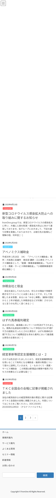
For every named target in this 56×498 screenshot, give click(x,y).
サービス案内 (8, 443)
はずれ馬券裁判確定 (15, 320)
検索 (45, 475)
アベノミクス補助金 (15, 252)
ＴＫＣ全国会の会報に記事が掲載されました (27, 390)
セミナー (7, 247)
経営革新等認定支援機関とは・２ (24, 354)
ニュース (7, 208)
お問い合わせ (8, 465)
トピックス (8, 281)
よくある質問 (8, 448)
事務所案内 (7, 437)
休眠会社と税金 (12, 286)
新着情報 (6, 459)
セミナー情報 (8, 454)
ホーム (5, 432)
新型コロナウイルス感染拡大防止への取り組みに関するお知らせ (27, 215)
